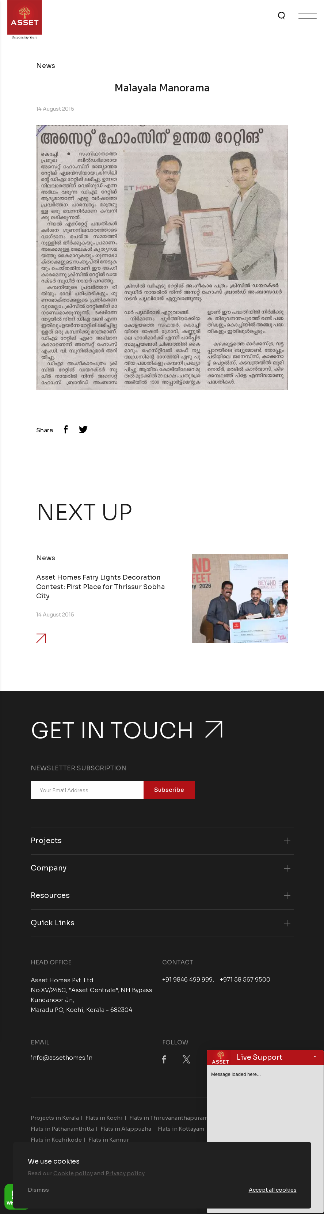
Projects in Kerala (55, 1117)
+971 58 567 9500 (245, 980)
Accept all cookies (273, 1190)
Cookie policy (73, 1173)
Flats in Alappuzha (125, 1128)
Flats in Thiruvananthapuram (168, 1117)
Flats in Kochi (104, 1117)
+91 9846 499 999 (187, 980)
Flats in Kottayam (181, 1128)
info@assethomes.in (61, 1058)
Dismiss (38, 1190)
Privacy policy (125, 1173)
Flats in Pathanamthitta (62, 1128)
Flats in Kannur (108, 1139)
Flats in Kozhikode (56, 1139)
